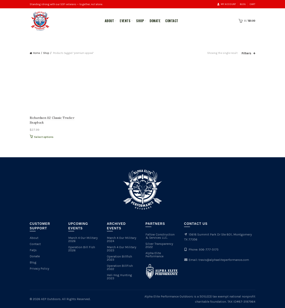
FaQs (33, 250)
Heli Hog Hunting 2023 (119, 276)
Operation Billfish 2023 (119, 258)
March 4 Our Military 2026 (83, 239)
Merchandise (147, 38)
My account (226, 4)
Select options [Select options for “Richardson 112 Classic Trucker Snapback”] (43, 137)
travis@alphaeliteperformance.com (224, 260)
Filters (246, 53)
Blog (243, 4)
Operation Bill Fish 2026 (81, 248)
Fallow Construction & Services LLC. (160, 236)
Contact (171, 20)
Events (125, 20)
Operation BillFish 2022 (120, 267)
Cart (252, 4)
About (109, 20)
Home (36, 52)
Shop (140, 20)
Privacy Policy (39, 268)
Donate (155, 20)
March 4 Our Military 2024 (121, 239)
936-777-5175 (208, 249)
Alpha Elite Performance (154, 254)
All (128, 38)
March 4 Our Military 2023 (121, 248)
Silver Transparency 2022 (159, 245)
